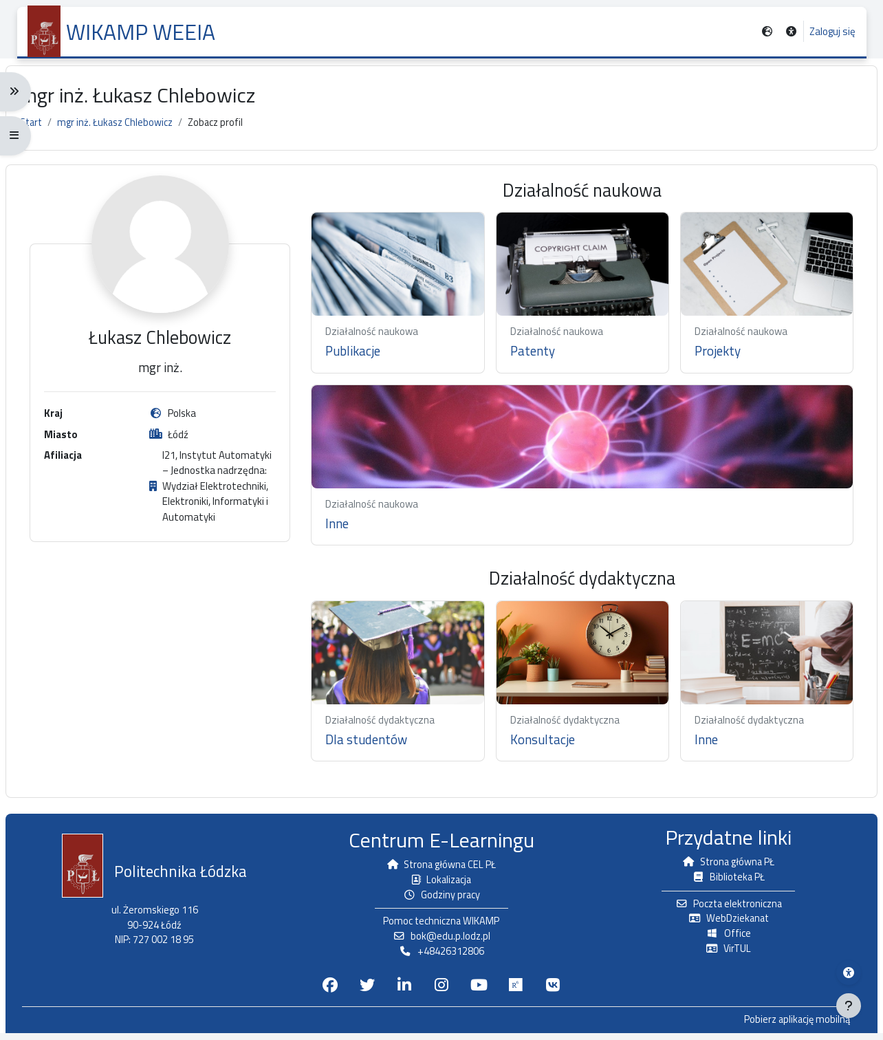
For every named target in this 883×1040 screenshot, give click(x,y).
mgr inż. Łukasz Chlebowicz (131, 130)
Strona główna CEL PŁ (441, 868)
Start (44, 130)
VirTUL (721, 954)
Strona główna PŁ (721, 866)
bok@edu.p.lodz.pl (441, 942)
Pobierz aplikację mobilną (783, 1026)
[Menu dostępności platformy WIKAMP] (848, 972)
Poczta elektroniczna (720, 908)
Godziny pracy (441, 899)
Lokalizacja (441, 883)
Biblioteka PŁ (721, 881)
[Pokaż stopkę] (848, 1005)
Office (720, 939)
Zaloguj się (831, 31)
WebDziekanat (721, 923)
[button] (790, 32)
